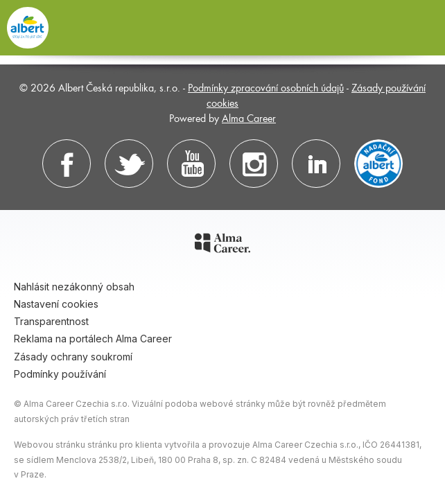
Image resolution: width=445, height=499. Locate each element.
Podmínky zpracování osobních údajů (266, 87)
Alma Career (249, 118)
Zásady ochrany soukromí (73, 356)
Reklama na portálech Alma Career (93, 338)
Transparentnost (51, 321)
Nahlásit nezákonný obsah (74, 286)
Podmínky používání (60, 374)
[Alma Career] (222, 245)
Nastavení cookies (56, 304)
